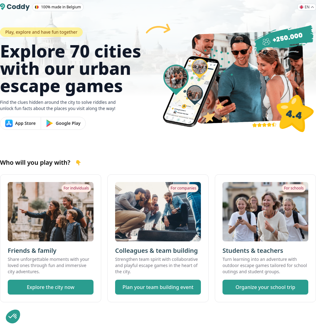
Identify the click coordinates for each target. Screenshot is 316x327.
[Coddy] (15, 7)
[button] (13, 316)
